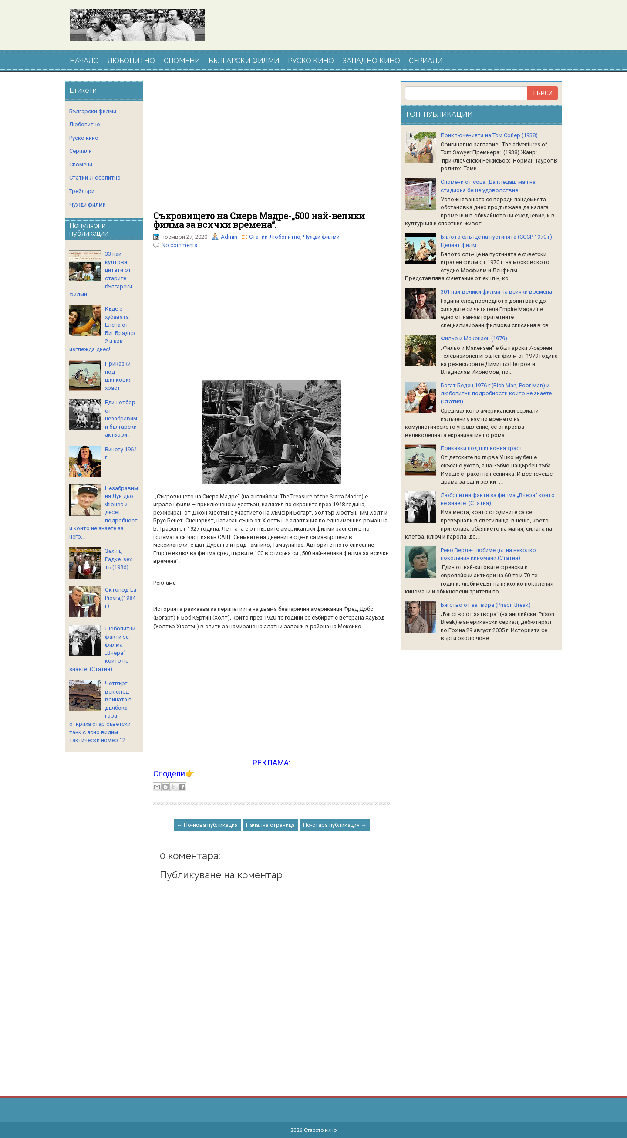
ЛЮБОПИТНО (131, 61)
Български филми (92, 111)
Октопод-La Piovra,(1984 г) (120, 597)
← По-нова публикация (207, 825)
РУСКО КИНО (311, 61)
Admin (229, 237)
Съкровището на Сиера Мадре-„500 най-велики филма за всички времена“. (259, 220)
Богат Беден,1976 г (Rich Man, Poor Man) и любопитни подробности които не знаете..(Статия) (497, 393)
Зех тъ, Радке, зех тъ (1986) (118, 559)
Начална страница (270, 825)
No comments (179, 245)
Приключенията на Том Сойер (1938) (489, 135)
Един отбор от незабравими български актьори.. (121, 418)
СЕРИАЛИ (425, 61)
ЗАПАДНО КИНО (371, 61)
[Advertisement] (271, 146)
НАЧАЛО (84, 61)
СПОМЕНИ (182, 61)
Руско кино (83, 138)
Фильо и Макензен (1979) (474, 338)
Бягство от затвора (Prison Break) (486, 605)
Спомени (80, 164)
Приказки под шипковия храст (481, 448)
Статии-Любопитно (274, 237)
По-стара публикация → (335, 825)
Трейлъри (81, 191)
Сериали (80, 151)
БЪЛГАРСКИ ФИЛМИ (244, 61)
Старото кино (320, 1130)
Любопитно (84, 124)
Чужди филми (321, 237)
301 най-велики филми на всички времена (496, 291)
